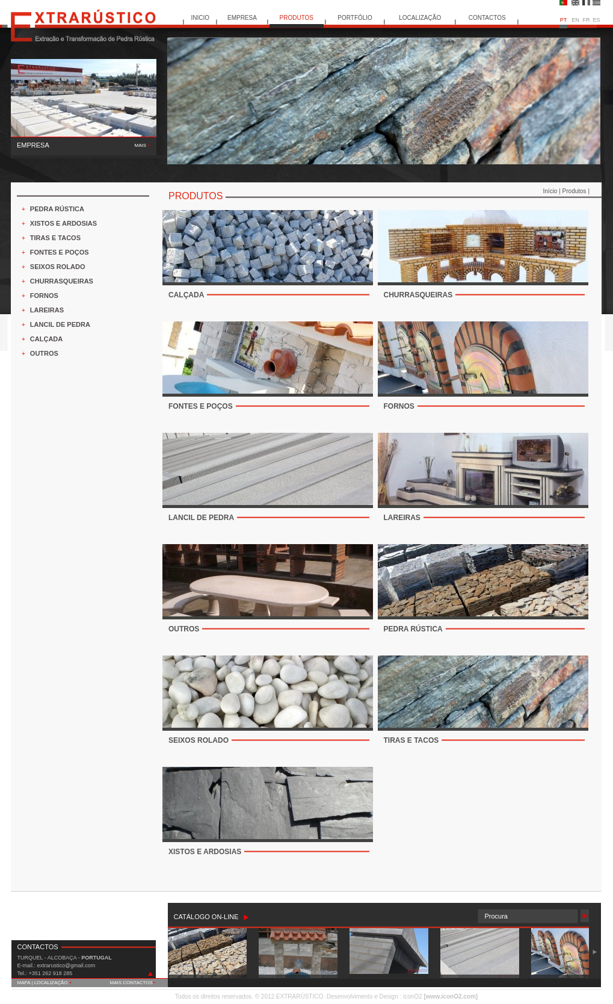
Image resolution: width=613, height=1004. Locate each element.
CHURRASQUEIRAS (61, 281)
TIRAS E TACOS (55, 237)
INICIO (200, 17)
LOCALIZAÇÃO (420, 17)
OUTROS (44, 353)
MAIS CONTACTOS (133, 982)
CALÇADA (46, 338)
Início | (552, 191)
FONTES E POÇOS (59, 252)
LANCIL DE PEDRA (60, 324)
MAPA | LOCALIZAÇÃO (44, 982)
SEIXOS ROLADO (57, 266)
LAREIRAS (47, 310)
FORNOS (44, 295)
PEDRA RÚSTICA (57, 208)
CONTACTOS (487, 17)
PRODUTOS (297, 17)
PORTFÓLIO (354, 17)
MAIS (142, 145)
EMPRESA (242, 17)
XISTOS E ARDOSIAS (63, 223)
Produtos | (576, 191)
